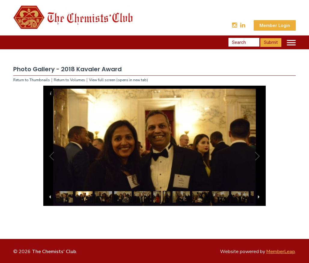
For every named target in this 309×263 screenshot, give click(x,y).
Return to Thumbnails (31, 80)
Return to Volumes (69, 80)
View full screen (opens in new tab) (118, 80)
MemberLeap (280, 251)
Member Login (274, 25)
